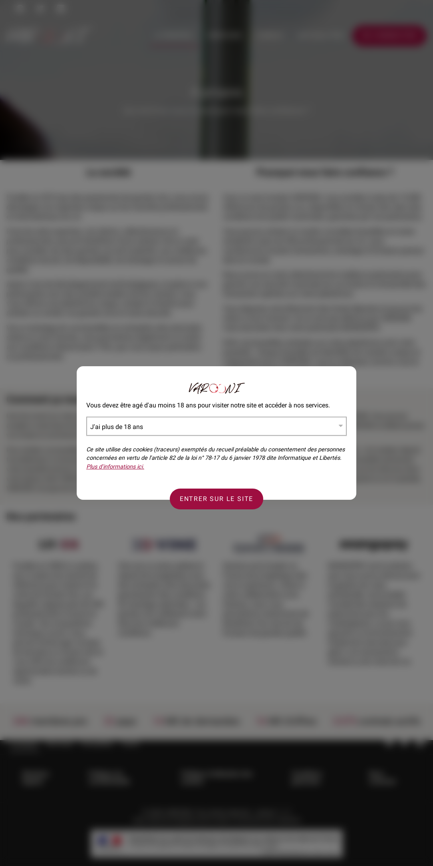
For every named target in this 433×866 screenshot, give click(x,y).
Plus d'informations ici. (115, 466)
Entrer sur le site (216, 499)
